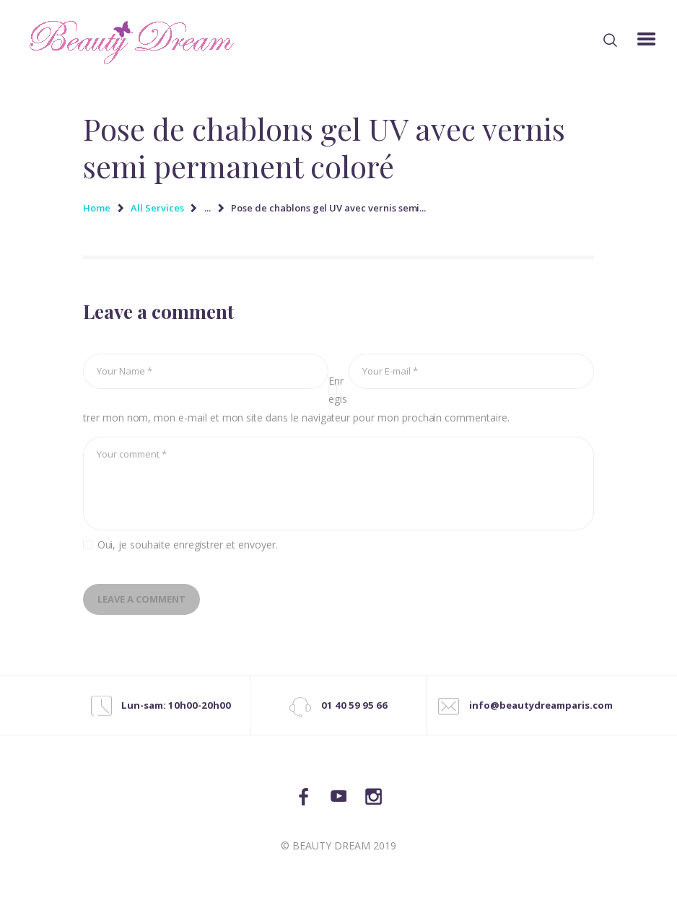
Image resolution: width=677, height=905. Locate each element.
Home (96, 207)
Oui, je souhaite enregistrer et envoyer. (187, 544)
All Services (157, 207)
